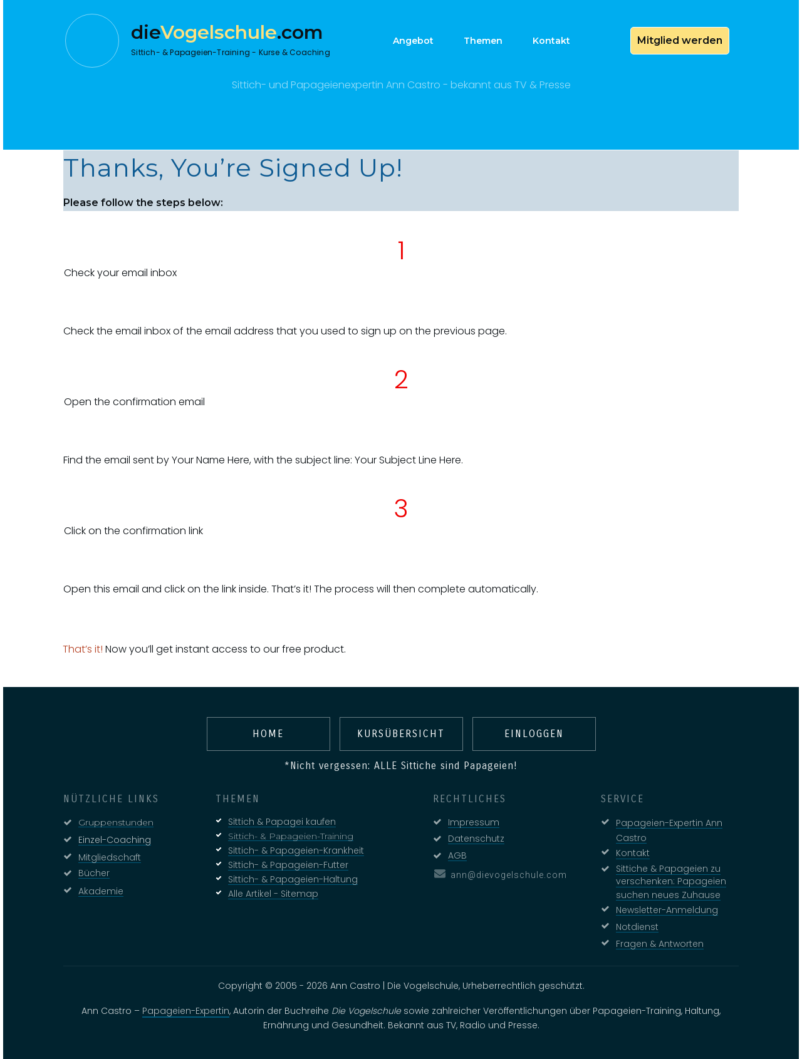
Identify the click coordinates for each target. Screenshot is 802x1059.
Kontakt (633, 853)
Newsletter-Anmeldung (667, 910)
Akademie (100, 891)
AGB (457, 855)
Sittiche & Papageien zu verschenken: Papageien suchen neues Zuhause (671, 881)
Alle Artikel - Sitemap (273, 893)
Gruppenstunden (116, 822)
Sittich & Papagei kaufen (282, 821)
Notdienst (637, 927)
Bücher (94, 873)
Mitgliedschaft (109, 857)
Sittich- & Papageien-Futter (288, 865)
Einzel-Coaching (114, 840)
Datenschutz (476, 838)
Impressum (473, 822)
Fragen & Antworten (660, 944)
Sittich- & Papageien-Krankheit (296, 850)
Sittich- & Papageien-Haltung (293, 879)
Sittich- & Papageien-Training (290, 836)
